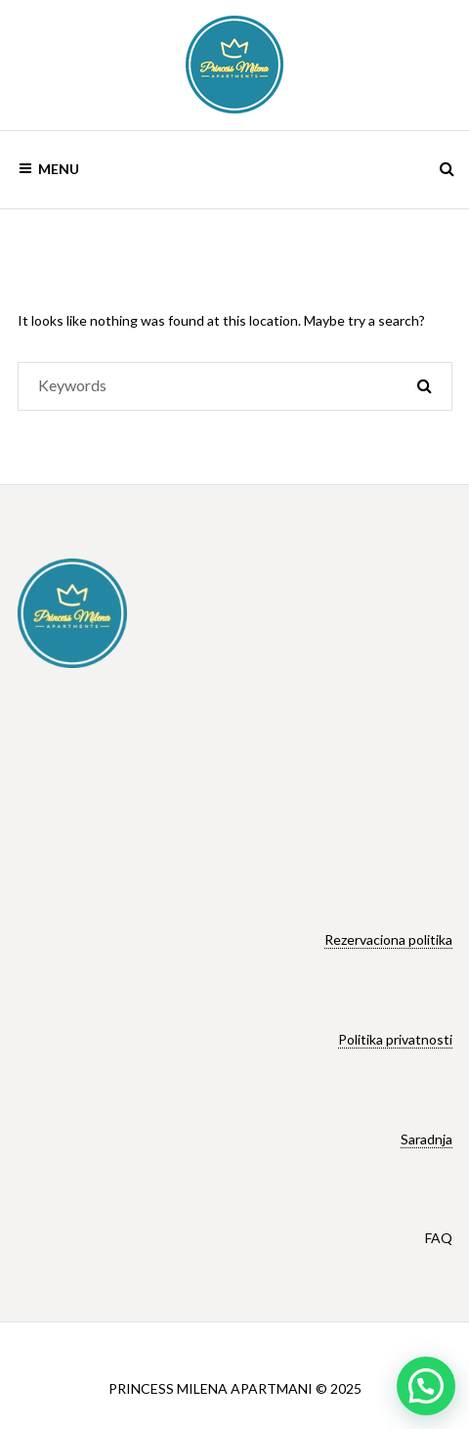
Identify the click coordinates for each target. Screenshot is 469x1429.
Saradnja (426, 1139)
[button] (426, 1386)
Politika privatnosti (395, 1039)
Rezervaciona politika (388, 939)
